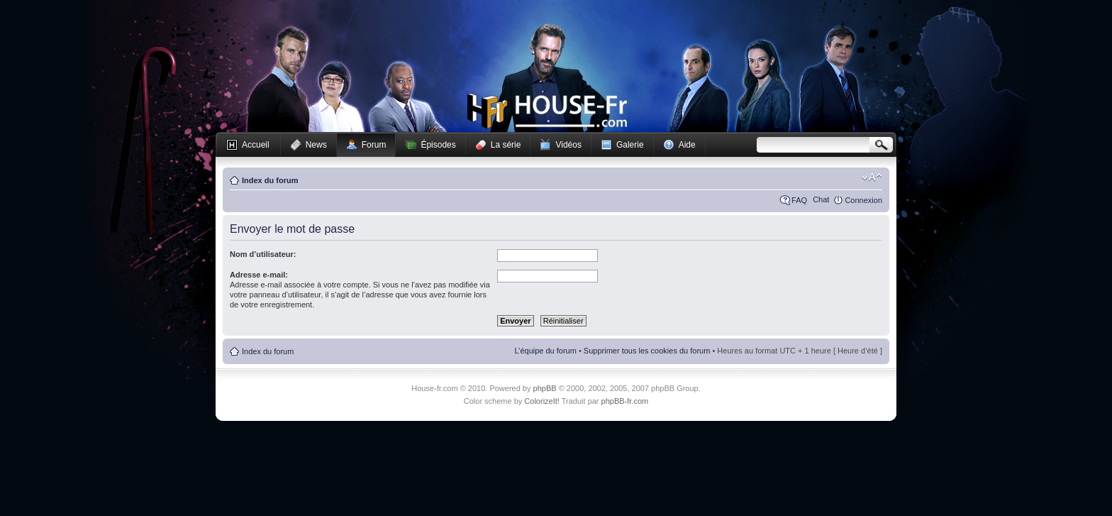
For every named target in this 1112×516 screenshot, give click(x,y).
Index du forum (270, 180)
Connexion (863, 200)
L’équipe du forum (545, 350)
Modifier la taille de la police (872, 177)
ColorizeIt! (542, 401)
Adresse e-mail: (259, 274)
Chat (821, 199)
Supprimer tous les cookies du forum (647, 350)
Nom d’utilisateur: (263, 254)
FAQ (799, 200)
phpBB (545, 388)
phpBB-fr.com (625, 401)
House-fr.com (547, 111)
